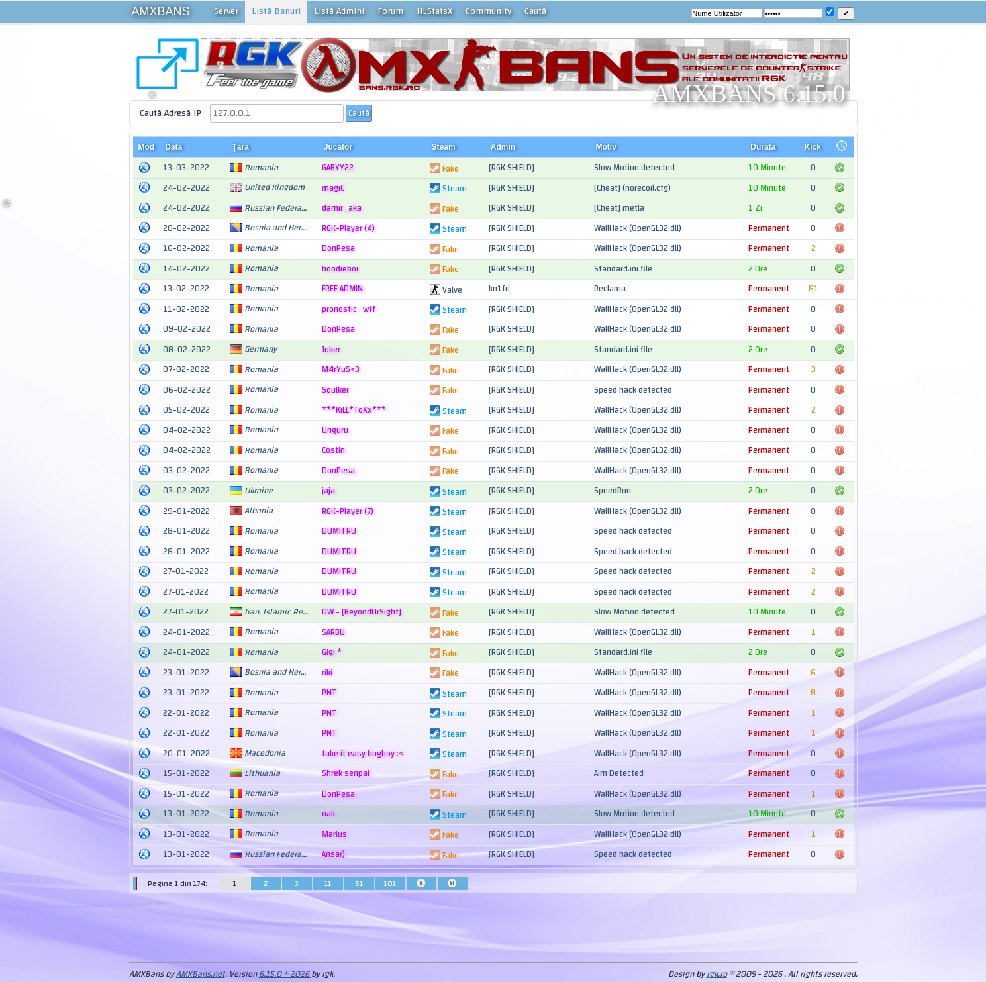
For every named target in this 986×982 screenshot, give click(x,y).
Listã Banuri (276, 11)
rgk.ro (717, 974)
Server (226, 11)
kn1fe (499, 289)
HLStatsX (434, 11)
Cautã (535, 11)
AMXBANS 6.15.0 (749, 93)
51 (359, 883)
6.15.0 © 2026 (285, 974)
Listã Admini (339, 11)
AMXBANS (161, 11)
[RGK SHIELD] (511, 167)
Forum (390, 11)
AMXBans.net (200, 974)
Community (488, 11)
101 (390, 883)
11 (327, 883)
